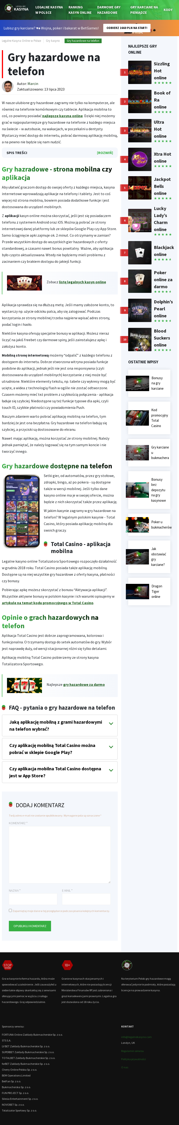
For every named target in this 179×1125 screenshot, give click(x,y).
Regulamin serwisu (132, 1051)
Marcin (33, 83)
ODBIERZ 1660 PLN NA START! (127, 28)
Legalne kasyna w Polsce (49, 10)
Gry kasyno (53, 41)
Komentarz (18, 823)
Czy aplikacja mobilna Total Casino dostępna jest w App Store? (55, 772)
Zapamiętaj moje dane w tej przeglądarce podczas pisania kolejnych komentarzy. (61, 911)
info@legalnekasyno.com (136, 1037)
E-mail (67, 890)
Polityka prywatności (133, 1059)
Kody (168, 9)
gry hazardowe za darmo (84, 684)
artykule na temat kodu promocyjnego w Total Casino (47, 602)
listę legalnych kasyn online (82, 282)
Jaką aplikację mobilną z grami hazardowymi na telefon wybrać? (55, 725)
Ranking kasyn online (80, 10)
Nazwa (15, 890)
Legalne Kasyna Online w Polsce (21, 41)
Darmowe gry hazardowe (108, 10)
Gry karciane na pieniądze (144, 10)
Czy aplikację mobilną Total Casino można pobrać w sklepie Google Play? (52, 748)
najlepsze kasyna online (62, 115)
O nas (124, 1067)
